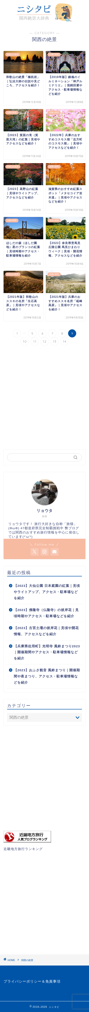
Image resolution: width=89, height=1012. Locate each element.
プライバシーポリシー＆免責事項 (32, 981)
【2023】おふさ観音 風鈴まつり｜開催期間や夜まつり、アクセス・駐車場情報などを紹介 (47, 676)
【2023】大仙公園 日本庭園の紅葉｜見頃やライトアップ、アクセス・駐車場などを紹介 (47, 592)
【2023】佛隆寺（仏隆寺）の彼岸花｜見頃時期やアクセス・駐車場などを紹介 (46, 613)
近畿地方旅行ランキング (23, 849)
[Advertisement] (44, 398)
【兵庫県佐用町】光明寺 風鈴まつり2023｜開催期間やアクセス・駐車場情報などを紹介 (47, 652)
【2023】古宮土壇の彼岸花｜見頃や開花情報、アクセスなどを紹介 (46, 631)
